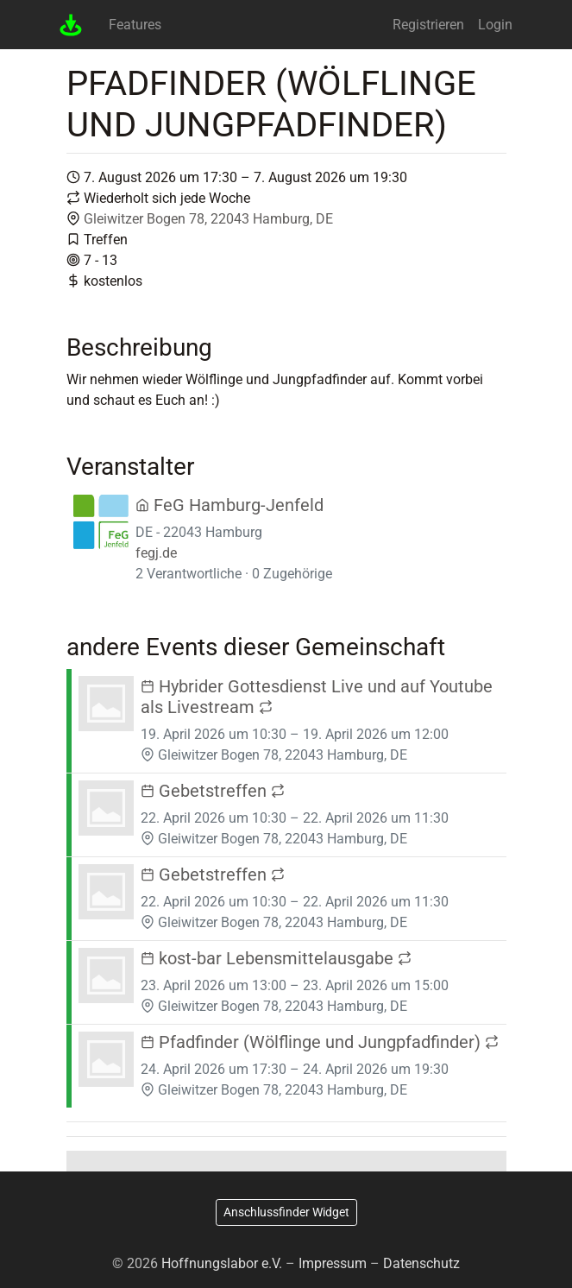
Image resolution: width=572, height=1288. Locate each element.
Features (135, 24)
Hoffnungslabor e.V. (221, 1263)
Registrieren (428, 24)
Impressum (333, 1263)
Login (495, 24)
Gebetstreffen (213, 790)
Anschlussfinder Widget (286, 1212)
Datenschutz (421, 1263)
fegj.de (156, 553)
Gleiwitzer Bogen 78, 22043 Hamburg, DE (208, 219)
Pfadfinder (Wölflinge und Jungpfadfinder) (320, 1042)
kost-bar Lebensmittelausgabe (276, 958)
